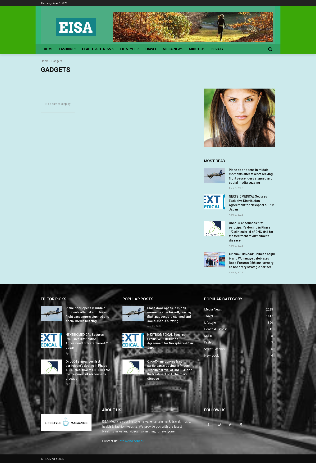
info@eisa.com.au (131, 441)
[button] (270, 49)
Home (44, 61)
